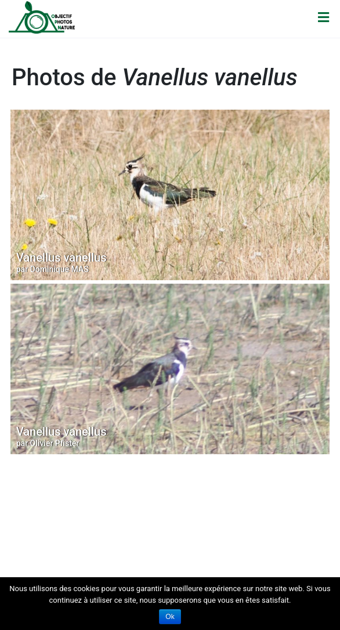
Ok (169, 617)
